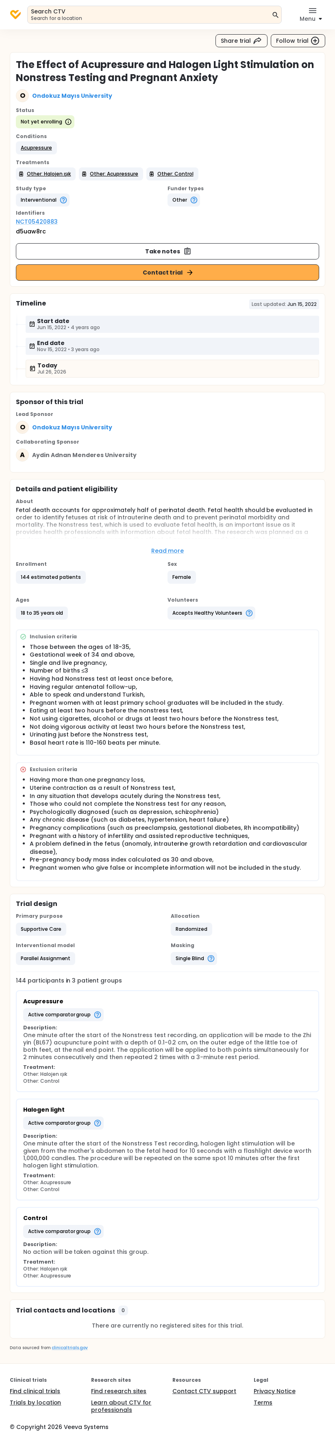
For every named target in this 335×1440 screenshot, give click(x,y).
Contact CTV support (204, 1391)
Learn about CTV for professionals (121, 1406)
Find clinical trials (35, 1391)
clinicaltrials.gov (69, 1348)
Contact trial (168, 272)
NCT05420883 (37, 221)
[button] (36, 147)
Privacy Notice (275, 1391)
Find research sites (118, 1391)
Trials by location (35, 1402)
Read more (167, 550)
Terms (263, 1402)
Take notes (168, 251)
